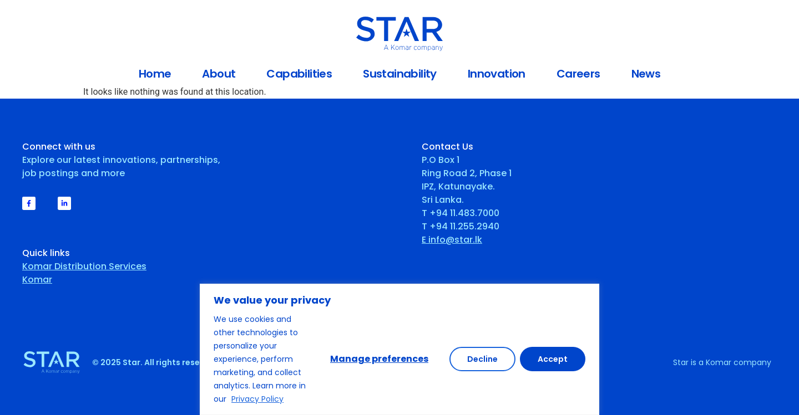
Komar (37, 279)
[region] (399, 349)
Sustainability (400, 73)
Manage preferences (379, 358)
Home (155, 73)
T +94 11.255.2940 (460, 226)
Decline (482, 359)
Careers (578, 73)
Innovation (496, 73)
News (646, 73)
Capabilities (299, 73)
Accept (553, 359)
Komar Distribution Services (84, 266)
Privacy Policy (257, 398)
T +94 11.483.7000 (460, 213)
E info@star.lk (452, 239)
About (218, 73)
